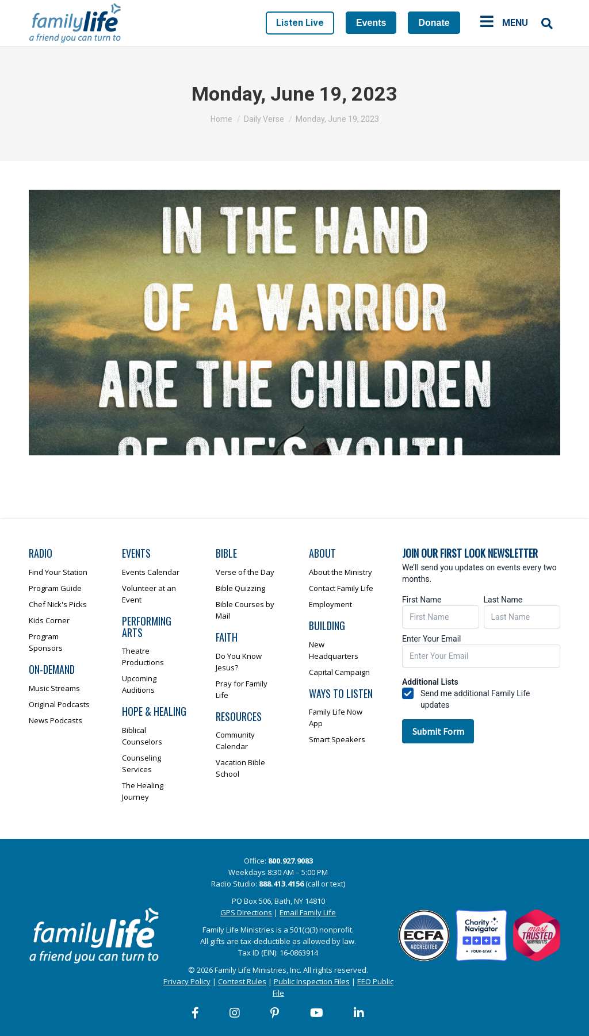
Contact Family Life (341, 588)
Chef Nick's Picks (58, 604)
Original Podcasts (59, 704)
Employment (330, 604)
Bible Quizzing (240, 588)
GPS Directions (246, 912)
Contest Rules (242, 981)
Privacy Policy (187, 981)
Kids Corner (49, 620)
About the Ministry (340, 572)
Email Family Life (308, 912)
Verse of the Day (245, 572)
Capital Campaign (339, 672)
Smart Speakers (337, 739)
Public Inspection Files (312, 981)
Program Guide (55, 588)
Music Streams (54, 688)
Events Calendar (150, 572)
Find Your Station (58, 572)
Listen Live (300, 22)
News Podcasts (55, 720)
